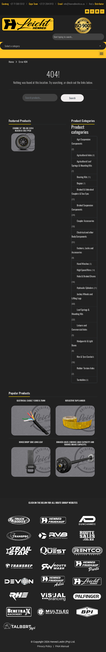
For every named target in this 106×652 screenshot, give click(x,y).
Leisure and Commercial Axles (79, 327)
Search (72, 98)
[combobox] (78, 36)
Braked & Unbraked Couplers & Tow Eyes (83, 191)
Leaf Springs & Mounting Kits (80, 312)
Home (11, 61)
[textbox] (53, 46)
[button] (101, 53)
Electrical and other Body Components (82, 234)
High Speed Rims (81, 270)
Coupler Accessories (83, 221)
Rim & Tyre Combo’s (83, 356)
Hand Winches (80, 263)
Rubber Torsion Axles (83, 368)
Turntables (79, 380)
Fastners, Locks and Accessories (82, 250)
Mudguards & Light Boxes (82, 343)
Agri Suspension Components (81, 141)
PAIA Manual (62, 646)
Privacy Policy (44, 646)
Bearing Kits (79, 177)
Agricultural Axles (82, 155)
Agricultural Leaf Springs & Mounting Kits (82, 163)
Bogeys (77, 183)
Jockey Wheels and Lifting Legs (82, 296)
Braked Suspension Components (82, 207)
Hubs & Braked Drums (84, 276)
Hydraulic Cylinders (82, 288)
